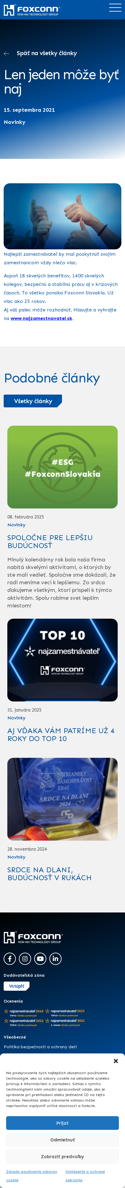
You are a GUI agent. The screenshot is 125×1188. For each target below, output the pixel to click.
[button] (116, 1061)
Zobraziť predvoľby (62, 1156)
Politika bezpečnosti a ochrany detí (40, 1046)
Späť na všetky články (40, 53)
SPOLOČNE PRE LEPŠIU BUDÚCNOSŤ (50, 541)
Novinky (15, 122)
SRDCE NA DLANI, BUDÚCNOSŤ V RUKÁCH (49, 873)
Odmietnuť (62, 1140)
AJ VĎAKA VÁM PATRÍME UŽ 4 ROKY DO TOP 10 (60, 734)
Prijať (62, 1123)
